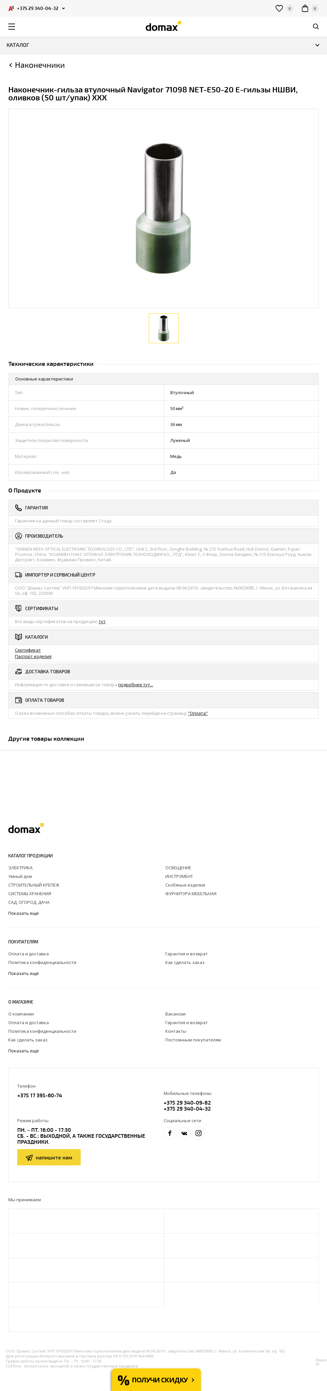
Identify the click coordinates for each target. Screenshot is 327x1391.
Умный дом (20, 876)
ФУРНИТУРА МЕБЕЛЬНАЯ (190, 894)
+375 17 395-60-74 (39, 1095)
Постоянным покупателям (193, 1040)
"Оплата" (198, 713)
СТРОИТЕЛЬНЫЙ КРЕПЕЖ (33, 885)
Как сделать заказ (184, 962)
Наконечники (40, 65)
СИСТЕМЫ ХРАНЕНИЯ (29, 894)
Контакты (175, 1031)
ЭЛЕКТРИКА (20, 868)
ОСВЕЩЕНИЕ (178, 868)
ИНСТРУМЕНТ (179, 876)
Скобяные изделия (185, 885)
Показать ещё (24, 913)
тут (102, 621)
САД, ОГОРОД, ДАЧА (28, 902)
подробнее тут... (135, 685)
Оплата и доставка (28, 954)
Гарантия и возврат (186, 954)
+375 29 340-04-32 (187, 1108)
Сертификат (28, 650)
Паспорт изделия (33, 656)
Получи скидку (160, 1379)
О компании (21, 1014)
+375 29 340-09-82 (187, 1102)
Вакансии (175, 1014)
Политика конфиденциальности (42, 962)
